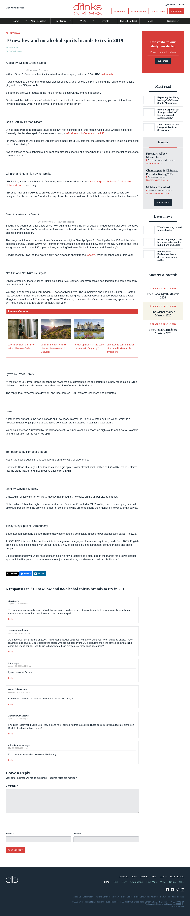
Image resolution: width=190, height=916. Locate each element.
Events (105, 21)
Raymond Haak (15, 630)
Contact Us (144, 897)
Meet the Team (177, 877)
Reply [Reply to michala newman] (10, 760)
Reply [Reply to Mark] (10, 678)
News (16, 21)
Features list (165, 897)
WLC (83, 21)
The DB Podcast (128, 21)
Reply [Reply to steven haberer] (10, 704)
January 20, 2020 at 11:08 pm (19, 666)
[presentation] (27, 824)
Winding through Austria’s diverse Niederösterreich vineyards (53, 348)
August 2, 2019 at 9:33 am (18, 604)
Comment (12, 786)
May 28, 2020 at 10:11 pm (18, 748)
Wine (163, 882)
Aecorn (91, 255)
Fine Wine (152, 882)
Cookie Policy (132, 897)
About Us (77, 897)
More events (162, 202)
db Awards (119, 11)
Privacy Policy (119, 897)
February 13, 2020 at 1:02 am (19, 692)
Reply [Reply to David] (10, 619)
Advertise (154, 897)
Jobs (150, 21)
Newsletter (173, 21)
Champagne (136, 882)
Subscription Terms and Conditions (97, 897)
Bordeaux (61, 21)
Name (9, 833)
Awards (144, 877)
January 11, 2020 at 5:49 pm (19, 633)
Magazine (123, 877)
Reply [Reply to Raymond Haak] (10, 652)
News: (107, 882)
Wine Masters (38, 21)
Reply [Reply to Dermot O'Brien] (10, 734)
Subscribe (176, 11)
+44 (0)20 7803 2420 (175, 902)
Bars (116, 882)
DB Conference (138, 11)
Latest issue (158, 11)
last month (107, 74)
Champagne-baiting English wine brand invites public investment (121, 348)
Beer (124, 882)
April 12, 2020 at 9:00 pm (18, 719)
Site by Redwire (177, 906)
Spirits (172, 882)
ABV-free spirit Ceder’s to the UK (85, 133)
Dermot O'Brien (16, 715)
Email (77, 833)
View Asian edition (15, 8)
